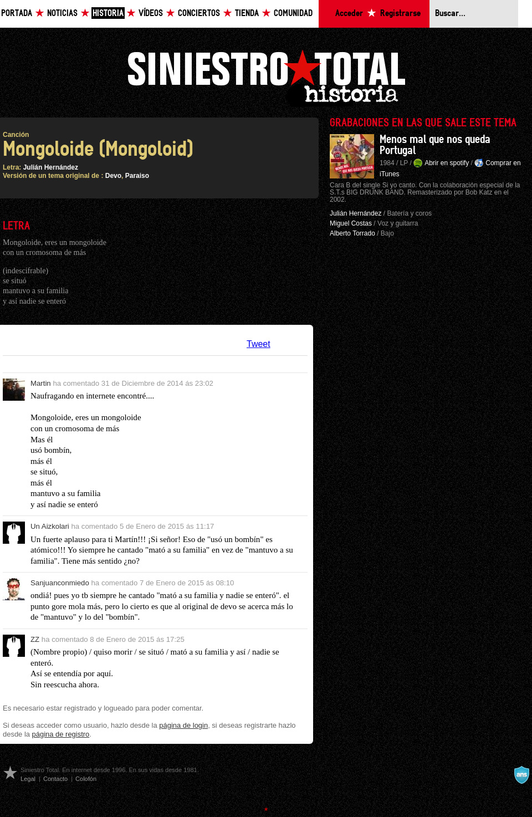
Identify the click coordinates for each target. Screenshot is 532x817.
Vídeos (151, 13)
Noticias (62, 13)
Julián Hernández (50, 167)
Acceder (349, 13)
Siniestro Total (266, 76)
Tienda (247, 13)
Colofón (85, 778)
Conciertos (199, 13)
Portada (16, 13)
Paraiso (137, 176)
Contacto (55, 778)
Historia (108, 13)
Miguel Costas (351, 223)
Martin (40, 383)
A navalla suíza (521, 775)
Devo (113, 176)
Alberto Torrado (352, 233)
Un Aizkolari (49, 526)
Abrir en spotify (446, 163)
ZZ (34, 639)
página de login (183, 725)
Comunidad (293, 13)
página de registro (61, 734)
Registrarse (400, 13)
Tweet (258, 344)
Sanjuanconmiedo (59, 583)
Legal (28, 778)
